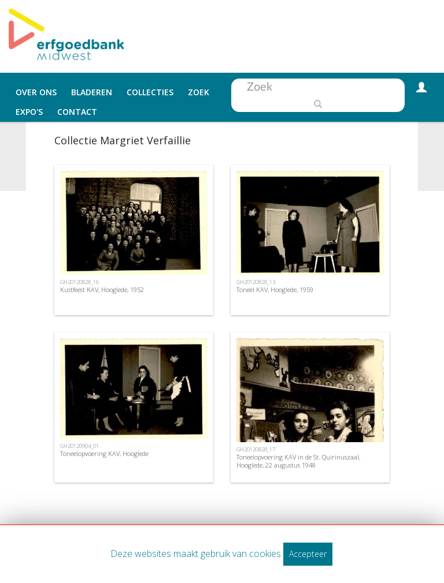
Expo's (29, 111)
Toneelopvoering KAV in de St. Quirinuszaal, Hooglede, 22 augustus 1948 (298, 461)
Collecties (150, 92)
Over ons (36, 92)
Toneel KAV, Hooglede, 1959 (274, 289)
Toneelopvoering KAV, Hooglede (104, 453)
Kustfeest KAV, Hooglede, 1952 (102, 289)
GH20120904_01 (79, 446)
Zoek (198, 92)
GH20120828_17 (255, 449)
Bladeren (91, 92)
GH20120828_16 (79, 282)
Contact (77, 111)
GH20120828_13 (255, 282)
